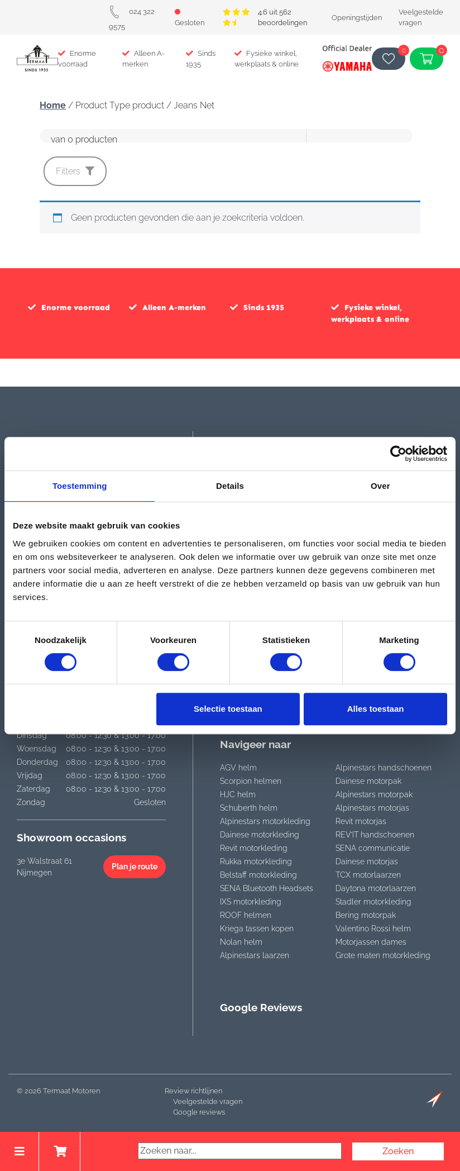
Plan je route (134, 866)
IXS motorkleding (250, 901)
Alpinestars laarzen (254, 955)
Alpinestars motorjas (372, 807)
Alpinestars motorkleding (265, 821)
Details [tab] (230, 486)
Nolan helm (241, 941)
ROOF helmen (245, 915)
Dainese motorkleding (259, 834)
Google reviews (199, 1112)
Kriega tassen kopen (257, 928)
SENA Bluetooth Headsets (266, 888)
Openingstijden (357, 17)
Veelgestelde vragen (207, 1101)
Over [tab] (380, 486)
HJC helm (238, 794)
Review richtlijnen (193, 1091)
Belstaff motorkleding (258, 874)
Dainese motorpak (368, 781)
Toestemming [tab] (79, 486)
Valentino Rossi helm (373, 928)
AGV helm (238, 767)
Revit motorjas (361, 821)
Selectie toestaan (228, 708)
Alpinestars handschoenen (384, 767)
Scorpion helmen (250, 781)
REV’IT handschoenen (375, 834)
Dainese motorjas (367, 861)
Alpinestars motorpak (374, 794)
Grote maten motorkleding (383, 955)
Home (53, 105)
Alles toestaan (375, 708)
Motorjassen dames (371, 941)
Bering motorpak (366, 915)
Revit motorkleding (254, 848)
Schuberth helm (248, 807)
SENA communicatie (373, 848)
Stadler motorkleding (373, 901)
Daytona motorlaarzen (376, 888)
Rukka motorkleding (256, 861)
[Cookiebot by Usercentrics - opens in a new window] (398, 453)
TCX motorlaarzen (368, 874)
